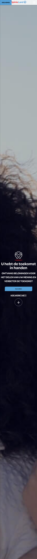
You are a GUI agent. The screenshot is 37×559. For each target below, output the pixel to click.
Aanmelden (18, 289)
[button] (18, 301)
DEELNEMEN (6, 2)
